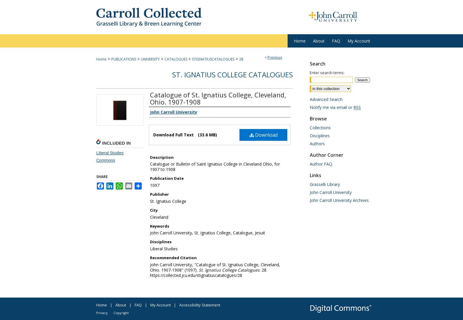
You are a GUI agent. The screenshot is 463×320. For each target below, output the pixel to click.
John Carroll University (331, 192)
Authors (317, 143)
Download (264, 135)
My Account (160, 305)
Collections (320, 127)
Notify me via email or (335, 107)
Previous (275, 57)
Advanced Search (326, 99)
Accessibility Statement (199, 305)
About (120, 305)
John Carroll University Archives (339, 200)
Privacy (102, 313)
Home (101, 59)
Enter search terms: (327, 72)
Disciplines (320, 135)
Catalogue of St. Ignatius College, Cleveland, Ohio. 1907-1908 (218, 98)
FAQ (138, 305)
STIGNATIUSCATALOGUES (213, 59)
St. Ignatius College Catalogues (232, 74)
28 (241, 59)
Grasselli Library (325, 184)
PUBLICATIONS (123, 59)
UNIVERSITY (150, 59)
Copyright (121, 313)
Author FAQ (321, 164)
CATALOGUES (175, 59)
